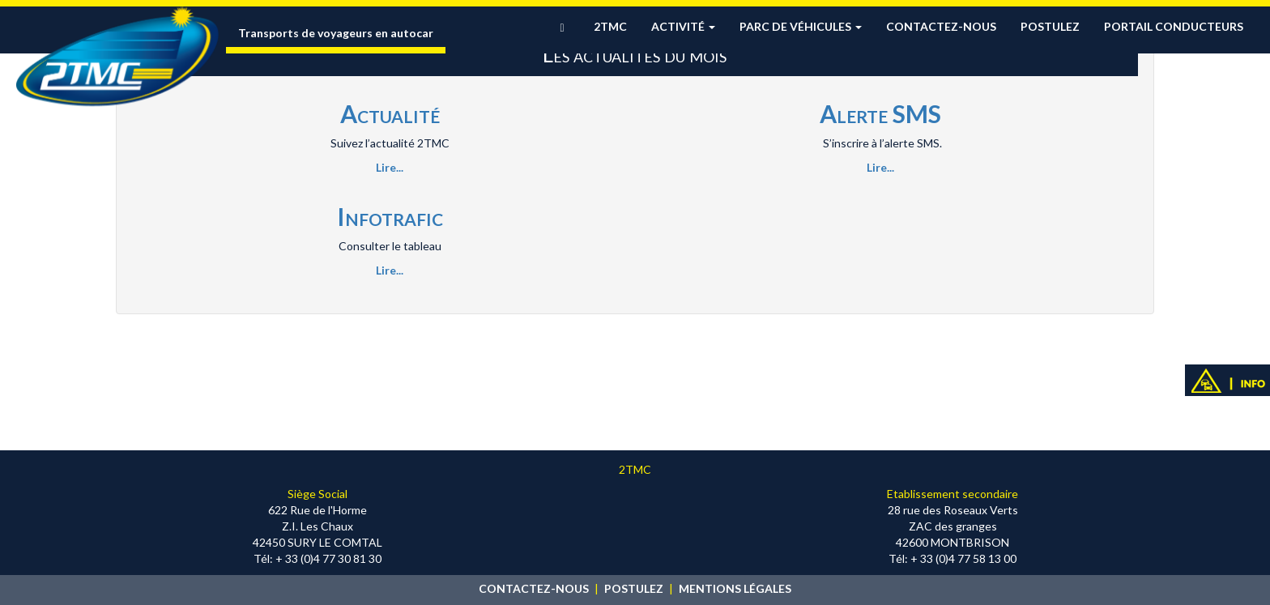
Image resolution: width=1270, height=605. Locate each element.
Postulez (1050, 26)
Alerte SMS (880, 113)
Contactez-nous (941, 26)
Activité (683, 26)
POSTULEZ (633, 588)
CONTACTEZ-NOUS (534, 588)
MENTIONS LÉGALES (735, 588)
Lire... (389, 167)
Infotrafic (390, 216)
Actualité (390, 113)
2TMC (610, 26)
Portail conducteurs (1173, 26)
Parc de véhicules (800, 26)
